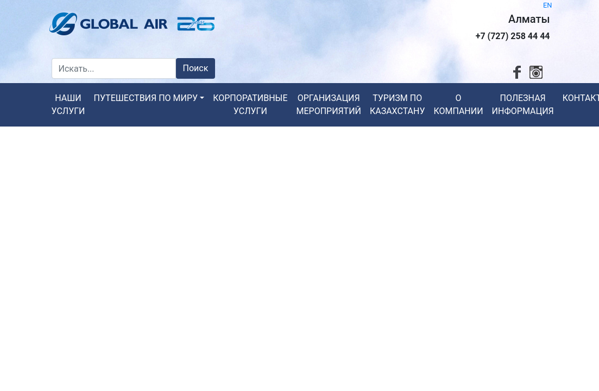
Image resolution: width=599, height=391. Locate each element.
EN (547, 5)
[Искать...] (114, 68)
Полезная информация (523, 104)
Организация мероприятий (328, 104)
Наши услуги (68, 104)
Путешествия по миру (146, 98)
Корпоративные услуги (250, 104)
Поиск (196, 68)
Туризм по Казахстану (397, 104)
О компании (458, 104)
